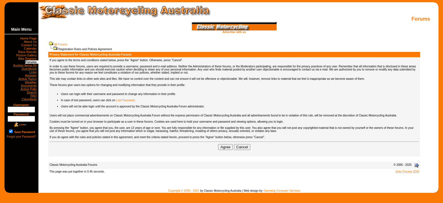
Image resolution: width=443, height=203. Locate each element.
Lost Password (125, 100)
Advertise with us (234, 31)
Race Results (28, 52)
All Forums (61, 44)
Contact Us (29, 45)
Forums (31, 62)
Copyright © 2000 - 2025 (183, 190)
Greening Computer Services (282, 190)
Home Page (29, 38)
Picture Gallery (27, 55)
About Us (31, 41)
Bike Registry (28, 58)
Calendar (31, 48)
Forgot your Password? (21, 136)
